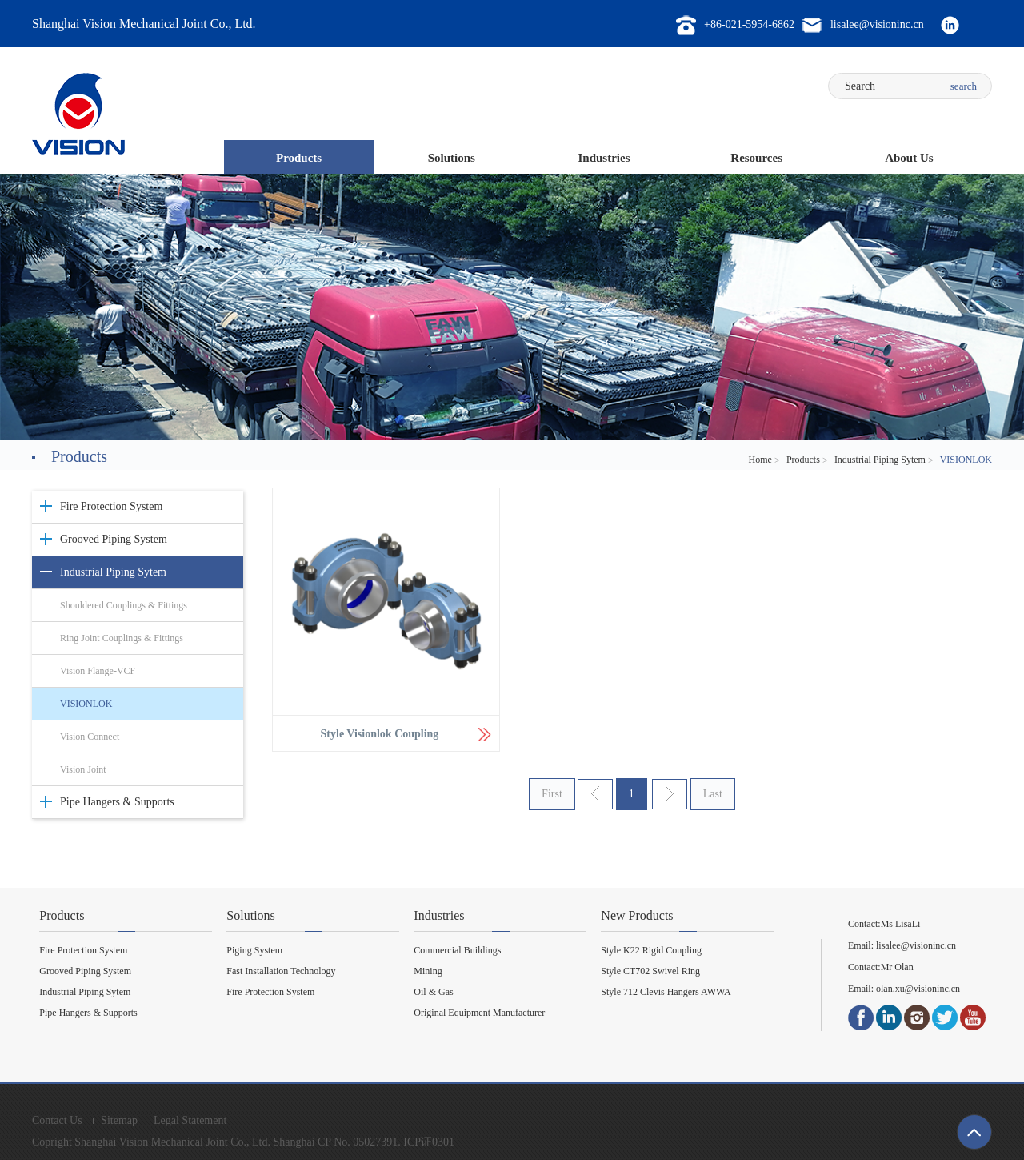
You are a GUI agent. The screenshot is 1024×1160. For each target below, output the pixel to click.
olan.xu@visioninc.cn (917, 988)
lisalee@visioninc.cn (916, 945)
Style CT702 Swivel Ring (650, 971)
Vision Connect (89, 736)
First (552, 794)
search (963, 86)
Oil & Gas (433, 991)
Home (760, 459)
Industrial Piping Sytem (880, 459)
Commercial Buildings (457, 950)
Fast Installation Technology (280, 971)
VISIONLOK (86, 703)
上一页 (595, 794)
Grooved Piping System (113, 539)
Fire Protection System (111, 506)
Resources (756, 157)
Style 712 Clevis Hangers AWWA (665, 991)
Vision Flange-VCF (97, 670)
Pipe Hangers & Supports (117, 802)
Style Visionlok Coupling (380, 734)
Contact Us (57, 1120)
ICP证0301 (428, 1142)
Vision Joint (83, 769)
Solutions (451, 157)
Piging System (254, 950)
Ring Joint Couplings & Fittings (121, 638)
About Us (909, 157)
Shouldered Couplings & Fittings (123, 605)
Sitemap (119, 1120)
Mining (428, 971)
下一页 (669, 794)
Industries (604, 157)
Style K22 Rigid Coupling (651, 950)
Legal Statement (190, 1120)
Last (712, 794)
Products (299, 157)
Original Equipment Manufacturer (479, 1012)
